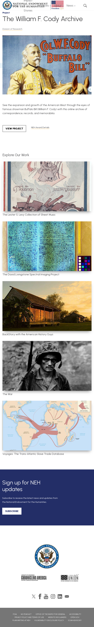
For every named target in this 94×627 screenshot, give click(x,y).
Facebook (40, 596)
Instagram (53, 596)
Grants (14, 5)
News (70, 5)
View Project (14, 128)
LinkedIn (60, 596)
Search (85, 6)
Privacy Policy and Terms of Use (29, 617)
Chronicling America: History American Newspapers (34, 578)
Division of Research (12, 29)
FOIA (15, 614)
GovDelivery (67, 596)
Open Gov (74, 617)
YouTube (46, 596)
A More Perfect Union (70, 577)
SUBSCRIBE (11, 511)
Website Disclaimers (57, 617)
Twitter (33, 596)
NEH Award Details (40, 127)
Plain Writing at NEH (21, 620)
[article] (47, 188)
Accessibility (75, 614)
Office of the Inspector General (50, 614)
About (58, 5)
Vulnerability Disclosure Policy (49, 620)
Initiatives (43, 5)
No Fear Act (26, 614)
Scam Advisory (75, 620)
